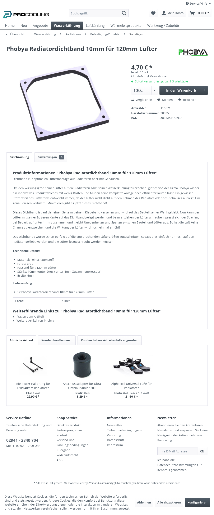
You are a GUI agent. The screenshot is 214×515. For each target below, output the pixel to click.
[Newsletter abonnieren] (202, 451)
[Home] (10, 26)
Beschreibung (19, 157)
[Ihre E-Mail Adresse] (177, 451)
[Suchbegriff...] (99, 13)
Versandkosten (98, 483)
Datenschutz (116, 440)
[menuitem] (99, 15)
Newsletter (114, 425)
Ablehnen (144, 502)
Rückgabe (63, 450)
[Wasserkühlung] (67, 26)
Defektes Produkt (68, 425)
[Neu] (24, 26)
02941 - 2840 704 (22, 440)
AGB (59, 460)
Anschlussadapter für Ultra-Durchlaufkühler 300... (82, 386)
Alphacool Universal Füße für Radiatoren (131, 386)
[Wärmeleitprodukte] (126, 26)
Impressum (115, 445)
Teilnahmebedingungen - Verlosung (125, 432)
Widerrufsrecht (67, 455)
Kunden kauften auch (56, 340)
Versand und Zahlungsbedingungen (72, 442)
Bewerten (187, 100)
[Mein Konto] (173, 13)
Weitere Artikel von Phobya (33, 320)
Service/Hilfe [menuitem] (197, 3)
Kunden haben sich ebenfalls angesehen (109, 340)
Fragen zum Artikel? (28, 317)
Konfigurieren (197, 502)
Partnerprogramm (69, 430)
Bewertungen (51, 157)
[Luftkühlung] (95, 26)
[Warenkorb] (199, 13)
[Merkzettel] (153, 13)
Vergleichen (141, 100)
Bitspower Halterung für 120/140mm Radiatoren (33, 386)
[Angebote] (40, 26)
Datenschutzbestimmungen (176, 465)
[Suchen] (124, 13)
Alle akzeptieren (169, 502)
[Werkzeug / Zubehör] (163, 26)
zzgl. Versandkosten (155, 76)
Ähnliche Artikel (21, 340)
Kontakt (62, 435)
